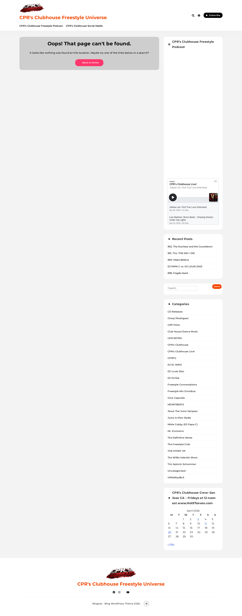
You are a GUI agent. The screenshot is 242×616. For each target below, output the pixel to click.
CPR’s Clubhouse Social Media (84, 25)
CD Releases (175, 311)
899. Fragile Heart (178, 273)
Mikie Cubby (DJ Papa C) (183, 424)
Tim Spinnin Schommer (182, 464)
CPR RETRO (175, 338)
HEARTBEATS (176, 404)
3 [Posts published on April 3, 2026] (198, 519)
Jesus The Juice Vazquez (183, 411)
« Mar (171, 544)
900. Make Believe (178, 259)
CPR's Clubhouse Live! (181, 351)
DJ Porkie (173, 377)
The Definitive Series (180, 437)
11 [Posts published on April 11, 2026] (206, 523)
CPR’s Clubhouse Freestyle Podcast (41, 25)
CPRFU (172, 358)
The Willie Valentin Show (183, 457)
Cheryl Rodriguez (178, 318)
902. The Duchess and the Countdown (190, 246)
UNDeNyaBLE (176, 477)
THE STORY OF (177, 450)
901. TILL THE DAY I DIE (181, 253)
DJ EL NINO (175, 364)
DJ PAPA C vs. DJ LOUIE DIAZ (185, 266)
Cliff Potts (174, 324)
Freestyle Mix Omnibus (182, 391)
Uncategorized (177, 470)
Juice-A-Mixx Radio (179, 417)
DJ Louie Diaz (176, 371)
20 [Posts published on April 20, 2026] (169, 532)
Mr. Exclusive (176, 431)
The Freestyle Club (179, 444)
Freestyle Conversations (182, 384)
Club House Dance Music (183, 331)
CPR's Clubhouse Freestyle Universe (63, 17)
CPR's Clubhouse (178, 344)
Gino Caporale (176, 397)
